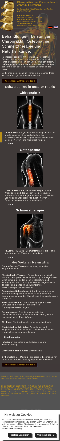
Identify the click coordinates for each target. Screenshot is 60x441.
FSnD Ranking (32, 378)
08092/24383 (24, 11)
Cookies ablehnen (45, 435)
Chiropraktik (30, 92)
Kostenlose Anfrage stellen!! (20, 81)
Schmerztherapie (30, 210)
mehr (10, 144)
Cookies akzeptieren (20, 435)
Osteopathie (30, 150)
